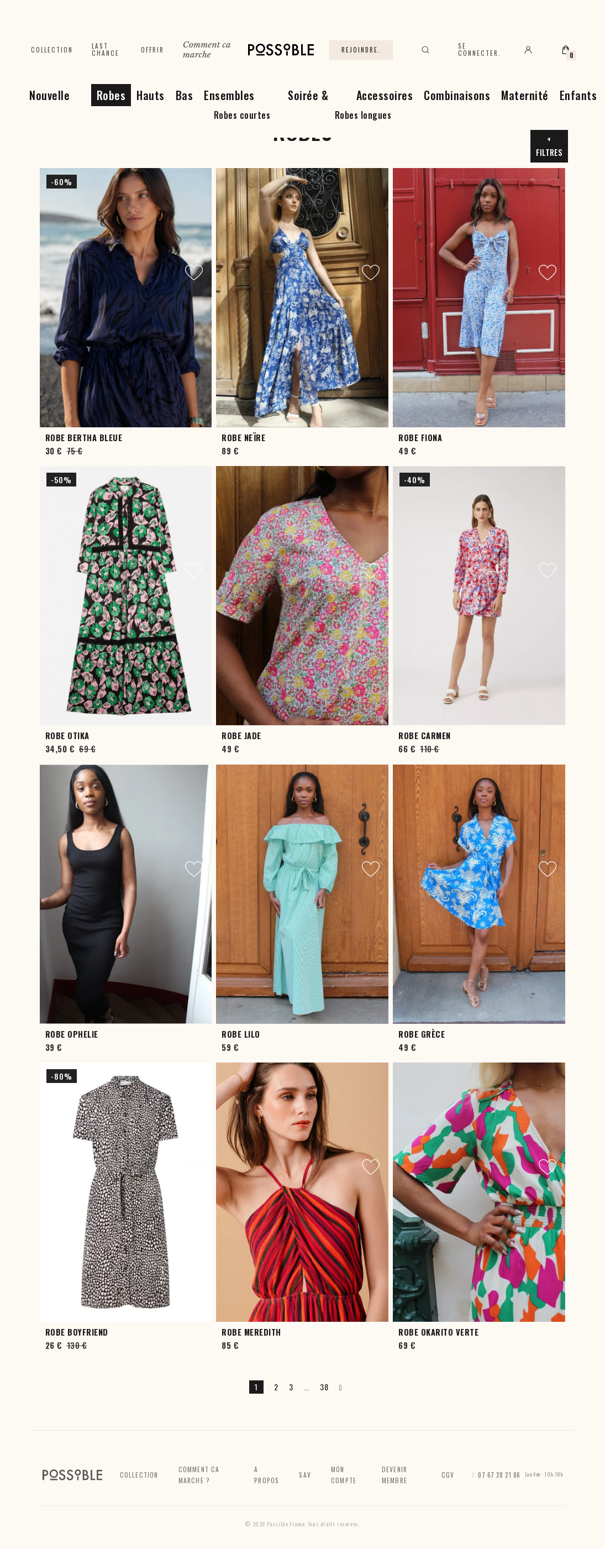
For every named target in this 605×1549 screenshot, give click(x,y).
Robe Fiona (420, 437)
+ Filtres (549, 145)
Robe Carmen (424, 735)
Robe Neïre (243, 437)
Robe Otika (67, 735)
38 (324, 1387)
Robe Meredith (251, 1332)
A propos (266, 1474)
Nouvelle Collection (45, 104)
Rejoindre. (361, 49)
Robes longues (363, 115)
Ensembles (229, 95)
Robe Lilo (241, 1034)
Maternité (525, 95)
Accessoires (384, 95)
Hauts (150, 95)
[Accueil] (281, 50)
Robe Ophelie (71, 1034)
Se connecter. (479, 49)
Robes (111, 95)
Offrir (152, 49)
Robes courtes (242, 115)
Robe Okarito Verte (438, 1332)
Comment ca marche (206, 49)
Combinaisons (457, 95)
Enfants (578, 95)
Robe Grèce (421, 1034)
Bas (184, 95)
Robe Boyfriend (76, 1332)
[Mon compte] (528, 49)
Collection (52, 49)
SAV (305, 1474)
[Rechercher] (425, 49)
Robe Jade (241, 735)
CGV (448, 1474)
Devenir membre (394, 1474)
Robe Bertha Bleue (84, 437)
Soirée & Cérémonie (302, 104)
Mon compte (343, 1474)
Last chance (105, 49)
